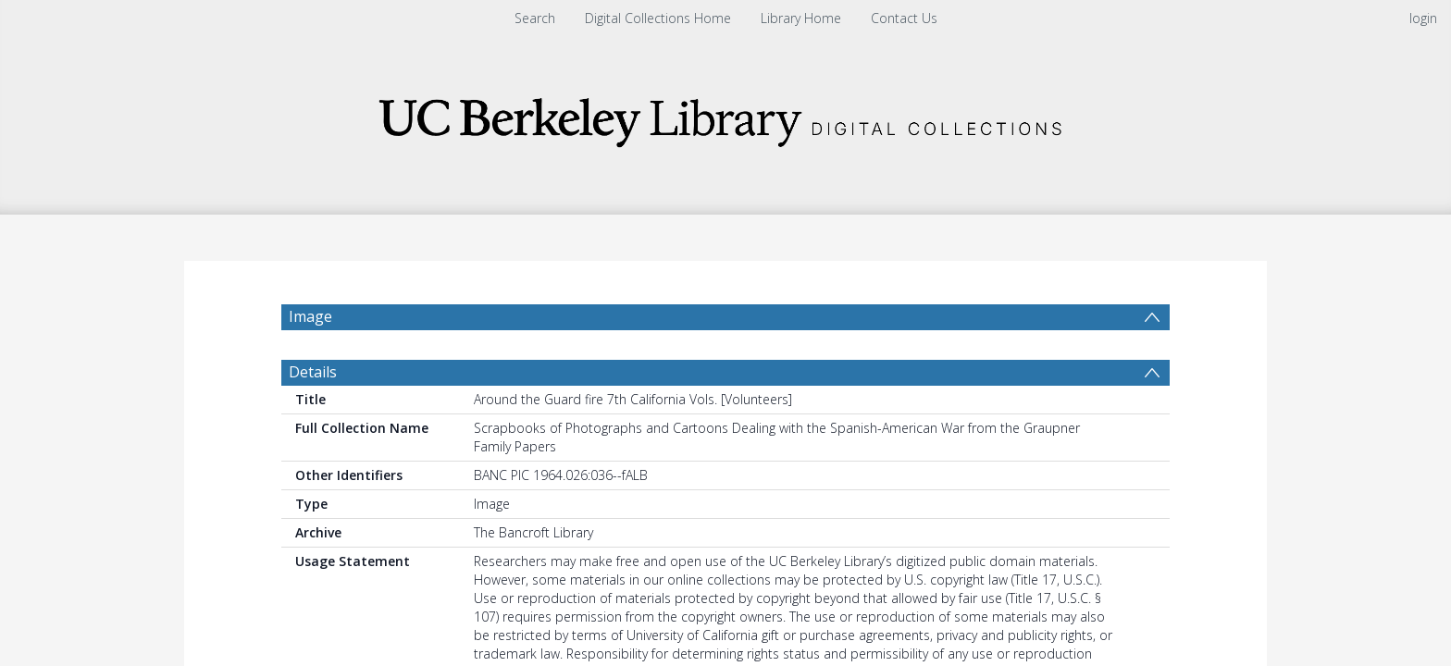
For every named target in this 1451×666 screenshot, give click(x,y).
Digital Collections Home (658, 18)
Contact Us (904, 18)
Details (313, 416)
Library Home (801, 18)
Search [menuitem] (535, 18)
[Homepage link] (725, 117)
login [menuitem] (1423, 18)
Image (310, 316)
